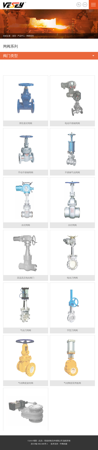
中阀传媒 (63, 444)
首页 (14, 36)
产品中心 (21, 36)
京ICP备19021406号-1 (39, 444)
